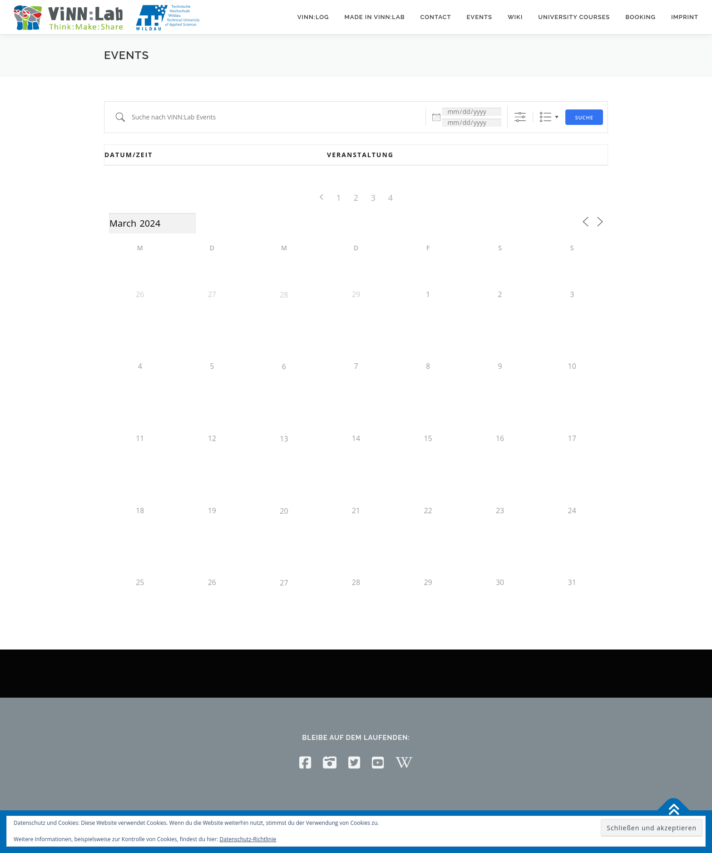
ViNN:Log (313, 17)
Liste (545, 117)
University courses (574, 17)
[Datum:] (471, 112)
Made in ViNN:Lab (374, 17)
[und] (471, 123)
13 (284, 439)
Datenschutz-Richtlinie (248, 839)
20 (284, 511)
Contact (435, 17)
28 (284, 295)
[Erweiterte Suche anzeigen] (520, 117)
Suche (584, 117)
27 (284, 583)
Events (479, 17)
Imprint (684, 17)
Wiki (515, 17)
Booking (640, 17)
